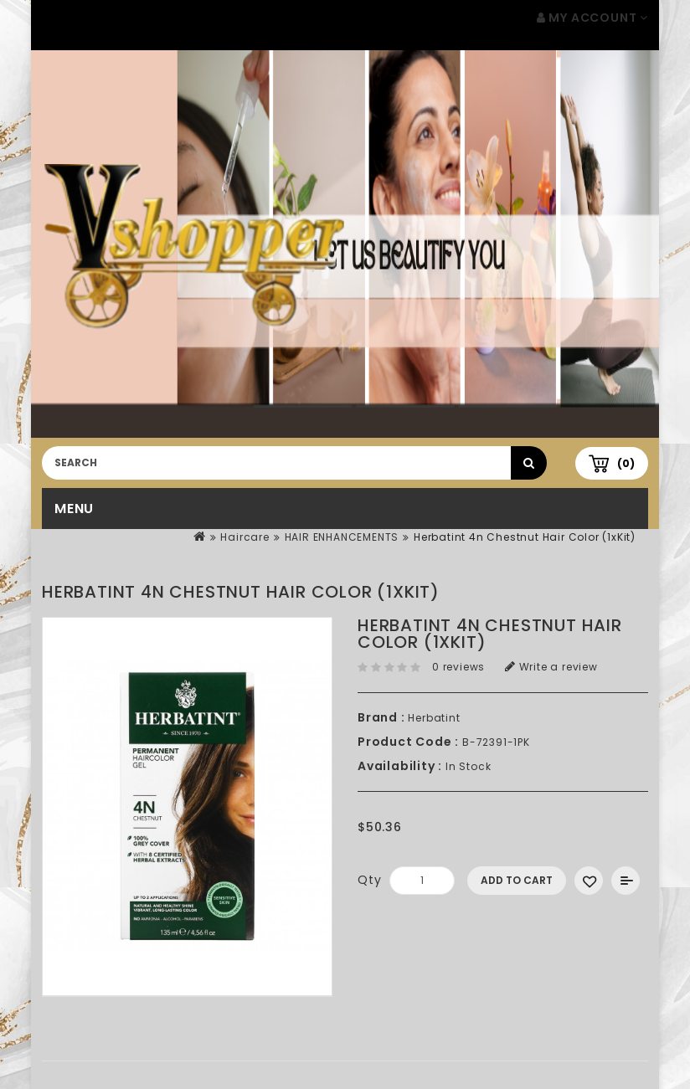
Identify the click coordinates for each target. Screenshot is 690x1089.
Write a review (551, 667)
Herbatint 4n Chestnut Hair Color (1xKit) (525, 537)
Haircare (244, 537)
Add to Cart (517, 880)
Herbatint (434, 718)
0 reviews (458, 667)
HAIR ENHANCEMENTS (342, 537)
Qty (369, 879)
